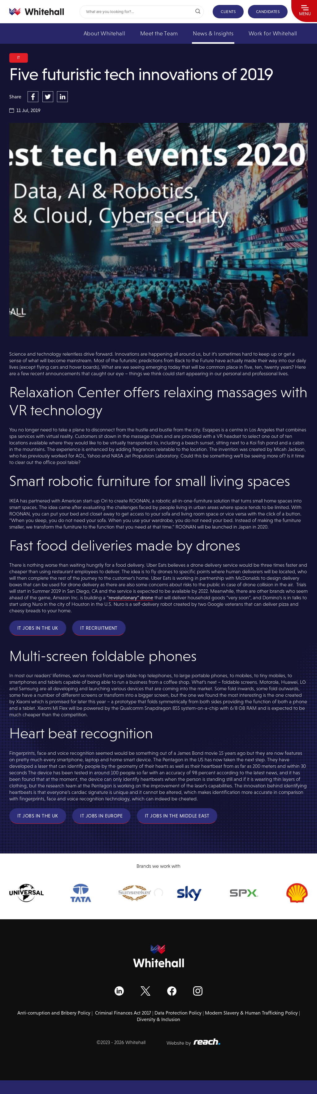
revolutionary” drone (131, 597)
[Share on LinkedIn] (62, 96)
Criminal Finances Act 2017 (123, 1012)
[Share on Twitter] (48, 96)
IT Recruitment (99, 628)
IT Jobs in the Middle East (177, 815)
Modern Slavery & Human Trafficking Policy (251, 1012)
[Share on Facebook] (34, 96)
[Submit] (198, 12)
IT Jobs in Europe (101, 815)
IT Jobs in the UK (37, 628)
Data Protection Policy (178, 1012)
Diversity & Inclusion (158, 1019)
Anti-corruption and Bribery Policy (53, 1012)
